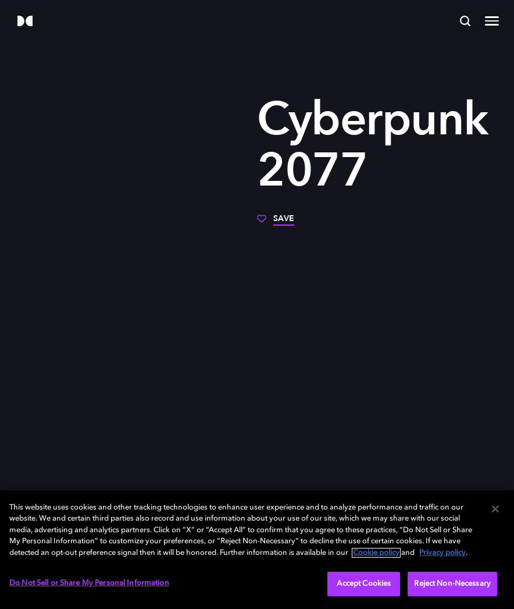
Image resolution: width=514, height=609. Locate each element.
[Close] (495, 509)
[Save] (275, 222)
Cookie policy (376, 553)
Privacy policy (442, 553)
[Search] (465, 21)
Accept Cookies (364, 583)
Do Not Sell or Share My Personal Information (89, 583)
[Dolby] (25, 22)
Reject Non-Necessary (452, 583)
